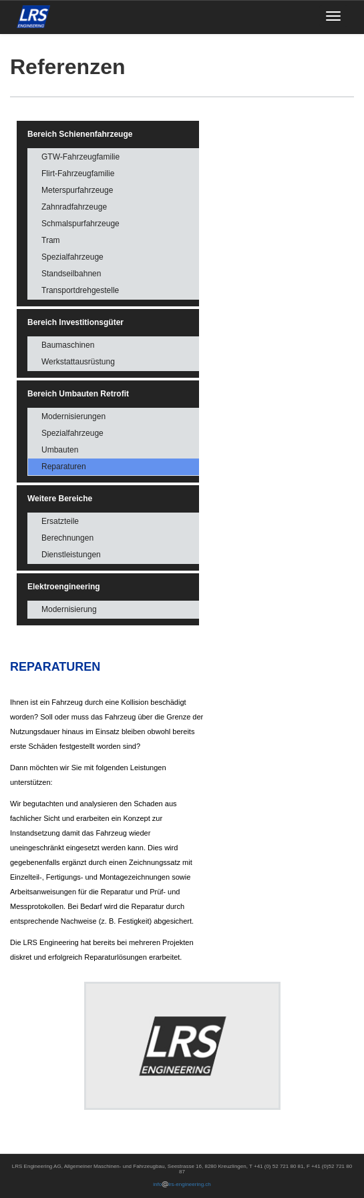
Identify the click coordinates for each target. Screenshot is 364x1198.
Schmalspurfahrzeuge (80, 223)
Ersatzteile (60, 521)
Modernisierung (69, 609)
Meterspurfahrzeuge (77, 190)
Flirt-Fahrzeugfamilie (77, 173)
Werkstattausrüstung (78, 361)
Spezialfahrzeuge (72, 257)
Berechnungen (67, 538)
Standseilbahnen (71, 273)
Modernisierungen (73, 416)
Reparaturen (63, 466)
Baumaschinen (67, 345)
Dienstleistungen (71, 554)
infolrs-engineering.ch (182, 1184)
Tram (50, 240)
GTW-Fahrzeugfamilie (80, 157)
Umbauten (59, 450)
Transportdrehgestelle (80, 290)
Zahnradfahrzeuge (74, 207)
